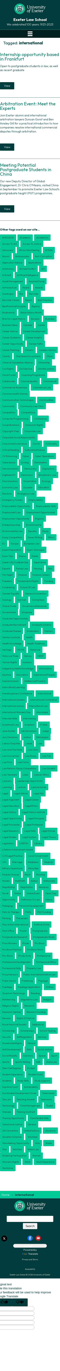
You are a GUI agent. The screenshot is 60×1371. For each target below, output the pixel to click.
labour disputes (11, 743)
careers (29, 349)
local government (38, 855)
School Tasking (48, 1030)
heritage (7, 649)
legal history (9, 812)
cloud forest (9, 374)
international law (38, 705)
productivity (24, 955)
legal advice (21, 793)
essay (45, 531)
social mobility (9, 1055)
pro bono (39, 943)
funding (48, 581)
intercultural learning (13, 687)
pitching (6, 918)
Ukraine (32, 1124)
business (49, 318)
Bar (21, 293)
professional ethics (46, 961)
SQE (38, 1061)
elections (7, 493)
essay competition (12, 537)
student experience (12, 1074)
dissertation (29, 481)
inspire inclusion (10, 680)
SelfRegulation (24, 1036)
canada (27, 324)
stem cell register (11, 1068)
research (29, 1005)
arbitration (8, 268)
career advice (9, 331)
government (9, 612)
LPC (4, 862)
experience (40, 562)
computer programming (15, 418)
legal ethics (31, 805)
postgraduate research (14, 936)
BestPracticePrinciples (14, 306)
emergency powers (12, 499)
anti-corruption (43, 256)
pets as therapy (11, 912)
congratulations (10, 424)
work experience (45, 1161)
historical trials (10, 655)
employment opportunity (15, 518)
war (4, 1149)
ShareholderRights (12, 1043)
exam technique (35, 549)
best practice (45, 300)
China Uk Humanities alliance (17, 362)
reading (35, 993)
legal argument (10, 799)
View (7, 86)
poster (23, 930)
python (49, 986)
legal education (10, 805)
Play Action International (15, 924)
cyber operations (44, 456)
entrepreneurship (11, 524)
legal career (32, 799)
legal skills (30, 830)
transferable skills (39, 1118)
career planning (10, 349)
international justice (13, 705)
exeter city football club (15, 562)
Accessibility (30, 1269)
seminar (42, 1036)
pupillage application (29, 986)
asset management (12, 281)
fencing (38, 568)
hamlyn (49, 630)
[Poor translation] (20, 1302)
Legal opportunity (12, 818)
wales (48, 1143)
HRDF (41, 655)
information (45, 668)
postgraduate (40, 930)
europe (14, 543)
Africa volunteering (29, 250)
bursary (35, 318)
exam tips (7, 556)
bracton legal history (13, 318)
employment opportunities (40, 512)
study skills (23, 1080)
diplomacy (27, 474)
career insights (34, 337)
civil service (25, 368)
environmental (33, 524)
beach (28, 300)
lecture (21, 787)
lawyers (6, 780)
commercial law (42, 387)
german (21, 599)
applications (34, 262)
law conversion (10, 755)
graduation (33, 630)
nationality (49, 880)
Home (5, 1195)
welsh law (33, 1149)
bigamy (36, 306)
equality (32, 531)
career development (34, 331)
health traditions (36, 643)
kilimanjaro (42, 737)
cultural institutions (35, 449)
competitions (28, 412)
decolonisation (10, 468)
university (50, 1130)
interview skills (9, 718)
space (42, 1055)
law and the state (12, 749)
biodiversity (8, 312)
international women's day (16, 712)
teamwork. (46, 1099)
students (7, 1080)
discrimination (10, 481)
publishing (27, 980)
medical (48, 862)
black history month (31, 312)
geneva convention (35, 593)
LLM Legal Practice (12, 855)
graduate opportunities (15, 618)
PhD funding (44, 912)
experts (6, 568)
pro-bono (7, 955)
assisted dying (36, 281)
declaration (40, 462)
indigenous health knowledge (17, 668)
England (39, 518)
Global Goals (9, 606)
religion (47, 999)
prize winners (9, 943)
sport (54, 1055)
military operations (12, 868)
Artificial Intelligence (27, 275)
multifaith (20, 880)
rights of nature (25, 1018)
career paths (36, 343)
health (29, 637)
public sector (9, 980)
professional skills (11, 968)
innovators (22, 674)
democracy (30, 468)
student (31, 1068)
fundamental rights (28, 581)
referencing (8, 999)
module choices (10, 874)
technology (8, 1105)
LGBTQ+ (24, 843)
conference (40, 418)
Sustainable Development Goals (19, 1093)
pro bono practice (11, 949)
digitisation (48, 468)
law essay (30, 755)
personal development (31, 905)
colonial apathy (29, 381)
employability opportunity (16, 506)
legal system (29, 837)
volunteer (33, 1136)
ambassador (22, 256)
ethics (51, 537)
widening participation (14, 1155)
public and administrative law (40, 974)
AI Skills (49, 250)
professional (43, 955)
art (43, 268)
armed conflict (28, 268)
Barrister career (11, 300)
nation (34, 880)
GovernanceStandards (34, 606)
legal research (10, 830)
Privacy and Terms (30, 1259)
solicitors (28, 1055)
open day (50, 893)
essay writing (35, 537)
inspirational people (44, 674)
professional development (16, 961)
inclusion (27, 662)
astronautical (9, 287)
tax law (6, 1099)
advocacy (7, 250)
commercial (49, 381)
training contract (26, 1111)
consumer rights (34, 424)
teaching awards (26, 1099)
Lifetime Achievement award (17, 849)
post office (8, 930)
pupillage (7, 986)
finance (22, 574)
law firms (23, 762)
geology (7, 599)
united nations (31, 1130)
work (27, 1161)
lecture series (38, 787)
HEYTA (20, 649)
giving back (38, 599)
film (50, 568)
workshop (7, 1168)
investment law (10, 724)
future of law (27, 587)
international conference (43, 699)
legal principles (36, 818)
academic (25, 237)
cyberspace (8, 462)
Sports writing (22, 1061)
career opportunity (12, 343)
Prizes (26, 943)
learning (7, 787)
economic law (10, 487)
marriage (17, 862)
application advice (12, 262)
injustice (6, 674)
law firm (7, 762)
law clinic (33, 749)
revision (6, 1018)
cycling (25, 462)
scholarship (8, 1030)
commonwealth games (15, 393)
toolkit (49, 1105)
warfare (17, 1149)
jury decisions (10, 737)
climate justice (46, 368)
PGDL (28, 912)
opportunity (8, 899)
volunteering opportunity (15, 1143)
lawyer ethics (41, 774)
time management (30, 1105)
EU (3, 543)
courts (36, 443)
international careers (13, 699)
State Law (51, 1061)
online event (33, 893)
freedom (7, 581)
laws (25, 774)
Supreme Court (10, 1086)
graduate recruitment (14, 624)
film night (7, 574)
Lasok (29, 743)
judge (45, 730)
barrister (34, 293)
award (25, 287)
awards (39, 287)
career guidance (11, 337)
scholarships (27, 1030)
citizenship (44, 362)
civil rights (8, 368)
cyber (26, 456)
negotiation (26, 887)
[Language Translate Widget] (30, 1246)
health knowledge (11, 643)
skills (29, 1049)
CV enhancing (9, 456)
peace (48, 899)
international (44, 693)
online (17, 893)
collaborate (8, 381)
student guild (35, 1074)
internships (42, 712)
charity (6, 356)
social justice (44, 1049)
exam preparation (11, 549)
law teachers (9, 774)
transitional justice (12, 1124)
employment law (11, 512)
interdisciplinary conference (17, 693)
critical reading (10, 449)
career (41, 324)
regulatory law (29, 999)
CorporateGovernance (14, 443)
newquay (44, 887)
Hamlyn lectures (11, 637)
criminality (51, 443)
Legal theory (49, 837)
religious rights (10, 1005)
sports (5, 1061)
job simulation (28, 730)
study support (42, 1080)
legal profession (34, 824)
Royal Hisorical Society (14, 1024)
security (6, 1036)
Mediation (33, 862)
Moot (27, 874)
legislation (8, 843)
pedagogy (7, 905)
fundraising (8, 587)
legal (5, 793)
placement (22, 918)
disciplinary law (47, 474)
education (43, 487)
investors (29, 724)
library (38, 843)
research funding (36, 1011)
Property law (34, 968)
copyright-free (10, 431)
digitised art (8, 474)
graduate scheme (41, 624)
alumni (5, 256)
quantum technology (13, 993)
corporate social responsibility (18, 437)
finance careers (41, 574)
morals (5, 880)
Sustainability (31, 1086)
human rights (9, 662)
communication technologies (18, 399)
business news (10, 324)
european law (31, 543)
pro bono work (35, 949)
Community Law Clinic (32, 406)
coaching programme (33, 374)
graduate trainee (11, 630)
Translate (30, 1253)
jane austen (8, 730)
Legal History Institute (33, 812)
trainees (6, 1111)
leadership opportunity (30, 780)
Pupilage (43, 980)
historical (35, 649)
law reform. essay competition (19, 768)
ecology (46, 481)
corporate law (32, 431)
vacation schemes (12, 1136)
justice (27, 737)
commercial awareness (14, 387)
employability (35, 499)
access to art (9, 243)
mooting (40, 874)
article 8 (6, 275)
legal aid (38, 793)
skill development (11, 1049)
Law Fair (46, 755)
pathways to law (30, 899)
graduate (27, 612)
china (50, 356)
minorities (33, 868)
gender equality (10, 593)
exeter (35, 556)
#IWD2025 (8, 237)
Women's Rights (10, 1161)
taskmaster (48, 1093)
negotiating (8, 887)
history (28, 655)
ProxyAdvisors (10, 974)
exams (22, 556)
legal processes (11, 824)
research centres (11, 1011)
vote (37, 1143)
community (8, 406)
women (36, 1155)
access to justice (32, 243)
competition (8, 412)
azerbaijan (8, 293)
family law (22, 568)
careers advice (47, 349)
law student (48, 768)
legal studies (9, 837)
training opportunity (13, 1118)
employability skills (46, 506)
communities (46, 399)
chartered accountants (28, 356)
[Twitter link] (4, 1238)
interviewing (29, 718)
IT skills (44, 724)
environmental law (12, 531)
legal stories (48, 830)
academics (42, 237)
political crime (41, 924)
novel (5, 893)
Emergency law (25, 493)
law (40, 743)
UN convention (10, 1130)
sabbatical (38, 1024)
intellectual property (35, 680)
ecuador (28, 487)
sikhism (31, 1043)
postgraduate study (43, 936)
